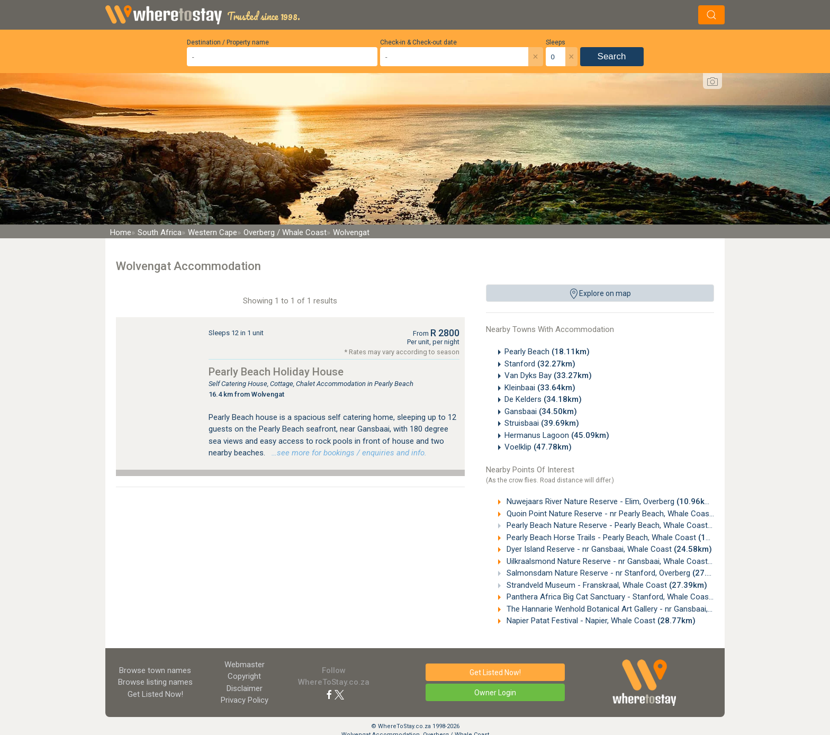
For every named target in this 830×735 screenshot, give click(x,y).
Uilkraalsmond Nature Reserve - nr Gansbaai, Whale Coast (626, 561)
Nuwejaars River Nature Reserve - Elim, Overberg (609, 501)
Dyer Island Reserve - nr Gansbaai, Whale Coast (608, 549)
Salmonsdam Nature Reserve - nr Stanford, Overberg (617, 573)
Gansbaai (540, 411)
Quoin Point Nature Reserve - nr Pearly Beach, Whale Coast (628, 513)
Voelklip (538, 447)
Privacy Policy (244, 700)
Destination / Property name (228, 42)
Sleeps (555, 42)
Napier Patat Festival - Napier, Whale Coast (600, 620)
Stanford (539, 364)
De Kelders (543, 399)
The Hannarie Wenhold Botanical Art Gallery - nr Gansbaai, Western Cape (651, 609)
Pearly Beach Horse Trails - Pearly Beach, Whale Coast (620, 537)
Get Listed (155, 694)
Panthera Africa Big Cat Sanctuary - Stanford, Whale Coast (628, 597)
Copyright (244, 676)
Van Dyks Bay (548, 375)
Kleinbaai (539, 387)
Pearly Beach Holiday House (276, 371)
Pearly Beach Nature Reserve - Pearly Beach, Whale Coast (626, 525)
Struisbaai (541, 423)
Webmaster (244, 664)
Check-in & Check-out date (418, 42)
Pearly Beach (547, 351)
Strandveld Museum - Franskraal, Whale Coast (605, 585)
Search (612, 56)
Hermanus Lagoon (556, 435)
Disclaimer (245, 688)
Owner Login (495, 692)
